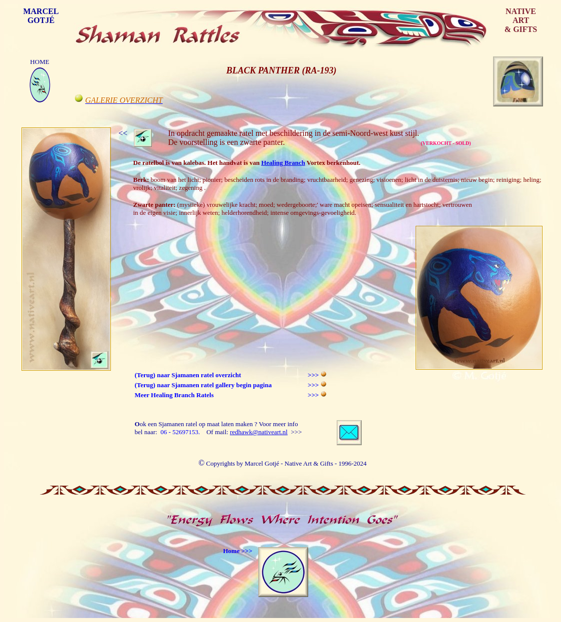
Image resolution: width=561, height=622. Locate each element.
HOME (39, 61)
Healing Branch (283, 162)
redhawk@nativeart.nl (259, 432)
